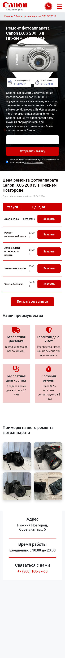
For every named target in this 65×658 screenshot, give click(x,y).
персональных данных (34, 162)
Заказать (49, 218)
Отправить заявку (32, 151)
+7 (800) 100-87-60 (33, 571)
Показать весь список (32, 302)
